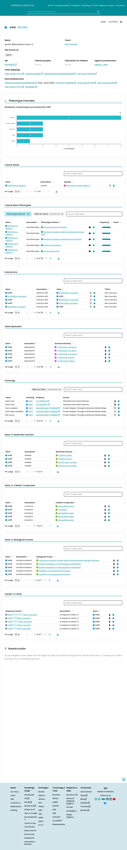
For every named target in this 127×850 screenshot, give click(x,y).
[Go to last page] (50, 258)
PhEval (55, 798)
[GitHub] (107, 799)
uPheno (41, 799)
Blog (83, 799)
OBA (40, 810)
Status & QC (29, 809)
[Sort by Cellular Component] (75, 502)
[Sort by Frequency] (110, 222)
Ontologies (75, 6)
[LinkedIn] (110, 799)
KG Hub (69, 807)
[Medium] (103, 799)
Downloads (29, 795)
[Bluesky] (105, 803)
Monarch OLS (72, 795)
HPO (40, 803)
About (51, 6)
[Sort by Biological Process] (53, 556)
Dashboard (29, 838)
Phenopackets (58, 824)
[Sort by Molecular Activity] (73, 451)
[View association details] (113, 186)
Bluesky (84, 810)
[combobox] (63, 11)
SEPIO (40, 821)
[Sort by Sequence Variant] (22, 611)
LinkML (55, 802)
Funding (13, 810)
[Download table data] (56, 191)
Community (120, 6)
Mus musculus (71, 44)
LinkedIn (84, 803)
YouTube (85, 806)
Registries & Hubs (106, 6)
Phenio (41, 806)
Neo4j (28, 802)
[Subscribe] (96, 799)
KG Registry (71, 811)
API (26, 798)
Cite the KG (29, 827)
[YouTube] (114, 799)
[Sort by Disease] (72, 182)
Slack (83, 795)
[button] (106, 227)
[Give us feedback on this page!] (124, 779)
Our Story (14, 792)
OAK (54, 809)
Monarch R (30, 806)
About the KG (30, 830)
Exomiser (56, 795)
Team (12, 795)
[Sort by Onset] (120, 222)
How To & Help (30, 813)
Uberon (41, 795)
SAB (12, 799)
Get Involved (85, 792)
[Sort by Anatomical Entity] (72, 343)
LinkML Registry (70, 815)
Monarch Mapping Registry (70, 801)
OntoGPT (56, 817)
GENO (40, 817)
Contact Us (15, 803)
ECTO (40, 825)
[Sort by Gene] (11, 182)
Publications (15, 806)
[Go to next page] (45, 258)
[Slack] (99, 799)
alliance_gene (101, 64)
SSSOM (55, 806)
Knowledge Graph (62, 6)
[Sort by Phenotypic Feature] (60, 222)
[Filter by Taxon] (48, 214)
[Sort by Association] (52, 182)
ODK (54, 813)
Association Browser (29, 843)
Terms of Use (30, 823)
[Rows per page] (17, 191)
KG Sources (29, 834)
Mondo (41, 792)
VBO (40, 814)
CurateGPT (57, 820)
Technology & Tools (89, 6)
